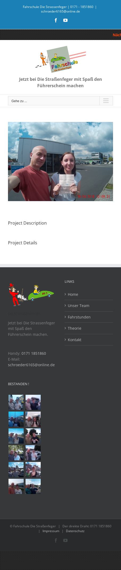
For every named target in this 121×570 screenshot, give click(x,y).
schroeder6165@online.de (60, 11)
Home (73, 294)
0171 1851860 (34, 353)
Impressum (51, 531)
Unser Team (78, 305)
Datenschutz (75, 531)
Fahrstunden (79, 317)
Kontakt (74, 339)
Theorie (74, 328)
